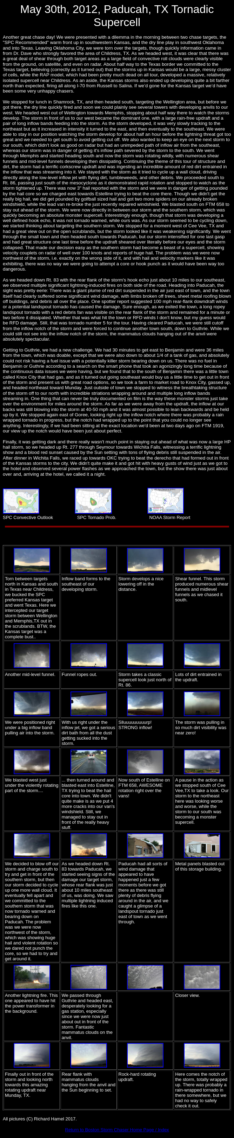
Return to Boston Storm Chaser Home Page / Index (117, 1129)
